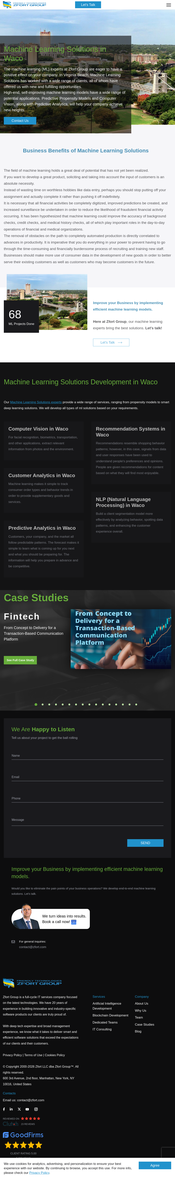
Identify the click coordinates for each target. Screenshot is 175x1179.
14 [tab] (123, 704)
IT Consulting (102, 1029)
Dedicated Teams (105, 1022)
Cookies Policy (55, 1055)
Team (139, 1017)
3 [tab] (49, 704)
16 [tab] (136, 704)
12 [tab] (109, 704)
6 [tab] (69, 704)
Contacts (9, 1093)
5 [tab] (63, 704)
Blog (138, 1031)
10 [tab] (96, 704)
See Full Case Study (20, 660)
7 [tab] (76, 704)
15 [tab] (129, 704)
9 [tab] (89, 704)
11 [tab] (103, 704)
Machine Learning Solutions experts (36, 402)
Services (99, 996)
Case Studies (144, 1024)
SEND (145, 843)
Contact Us (19, 121)
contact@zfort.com (32, 947)
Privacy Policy (39, 1173)
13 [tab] (116, 704)
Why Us (140, 1010)
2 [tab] (43, 704)
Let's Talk (88, 5)
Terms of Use (33, 1055)
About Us (141, 1003)
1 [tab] (36, 704)
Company (142, 996)
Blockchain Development (110, 1015)
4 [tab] (56, 704)
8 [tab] (83, 704)
